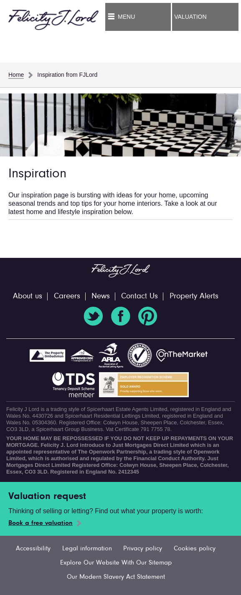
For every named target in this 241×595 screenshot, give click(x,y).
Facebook (120, 316)
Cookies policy (195, 548)
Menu (126, 16)
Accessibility (33, 548)
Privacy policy (142, 548)
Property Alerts (194, 296)
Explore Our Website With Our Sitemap (116, 563)
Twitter (93, 316)
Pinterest (147, 316)
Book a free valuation (40, 523)
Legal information (87, 548)
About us (27, 296)
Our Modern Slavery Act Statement (116, 577)
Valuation (190, 16)
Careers (67, 296)
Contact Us (139, 296)
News (100, 296)
